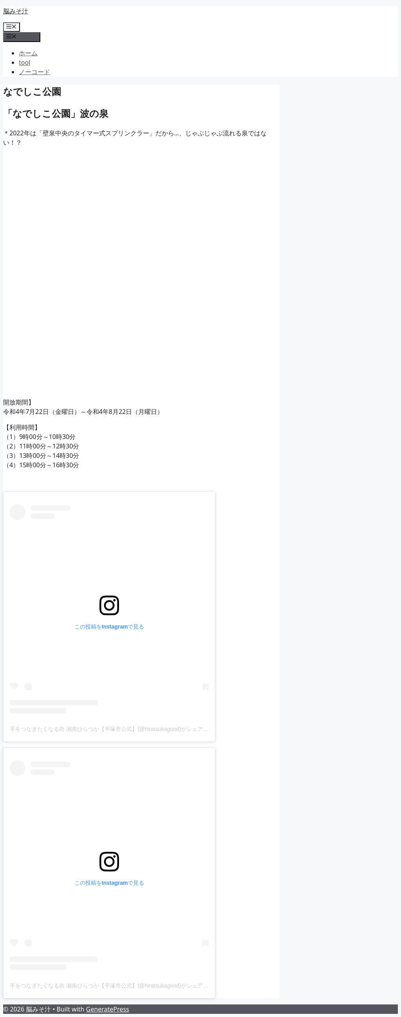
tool (24, 62)
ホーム (28, 53)
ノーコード (34, 71)
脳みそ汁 (15, 11)
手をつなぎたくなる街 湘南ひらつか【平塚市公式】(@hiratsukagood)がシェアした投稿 (117, 729)
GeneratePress (107, 1009)
